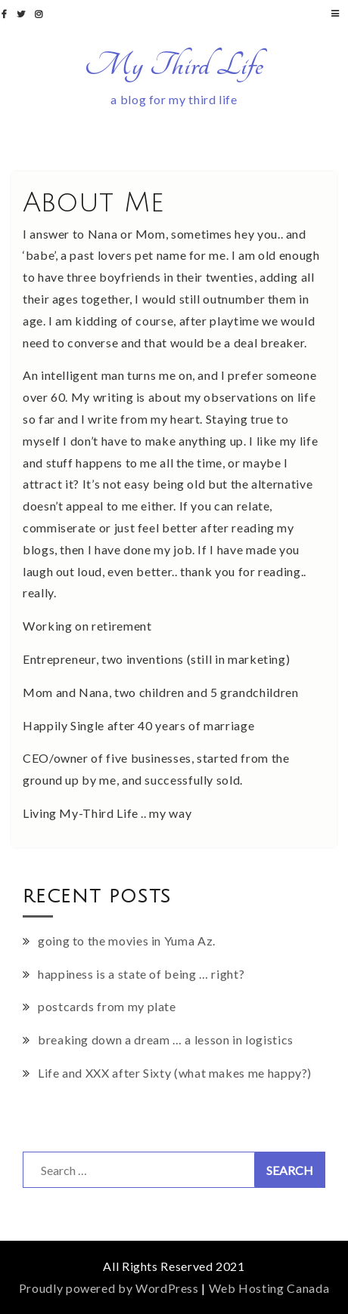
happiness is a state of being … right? (141, 974)
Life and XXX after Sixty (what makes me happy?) (175, 1073)
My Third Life (174, 65)
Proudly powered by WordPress (109, 1288)
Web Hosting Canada (269, 1288)
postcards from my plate (107, 1006)
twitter (22, 14)
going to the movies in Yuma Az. (127, 940)
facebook (6, 14)
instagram (40, 14)
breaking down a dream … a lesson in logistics (166, 1039)
